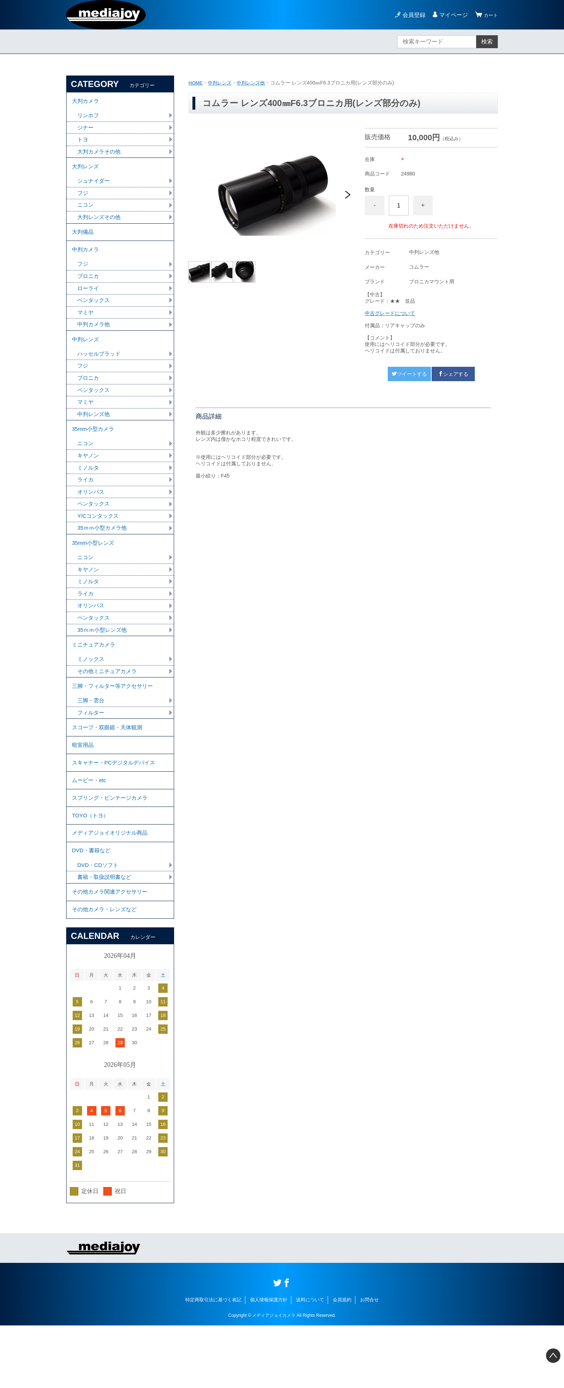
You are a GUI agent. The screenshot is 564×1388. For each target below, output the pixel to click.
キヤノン (88, 479)
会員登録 (410, 15)
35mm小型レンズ (94, 571)
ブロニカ (88, 290)
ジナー (86, 130)
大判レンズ (86, 172)
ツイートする (409, 374)
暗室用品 (83, 788)
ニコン (86, 213)
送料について (310, 1362)
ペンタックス (94, 315)
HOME (196, 83)
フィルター (91, 752)
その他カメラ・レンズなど (106, 971)
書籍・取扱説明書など (106, 935)
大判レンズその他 (100, 225)
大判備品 (83, 241)
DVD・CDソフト (99, 922)
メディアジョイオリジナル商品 (112, 887)
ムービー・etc (90, 827)
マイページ (450, 15)
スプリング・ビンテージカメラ (112, 847)
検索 (487, 41)
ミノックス (91, 694)
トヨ (83, 143)
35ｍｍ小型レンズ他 (103, 662)
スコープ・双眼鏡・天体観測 (109, 768)
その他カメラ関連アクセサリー (112, 951)
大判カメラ (86, 102)
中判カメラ (86, 261)
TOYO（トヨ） (91, 867)
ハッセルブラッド (100, 372)
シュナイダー (94, 187)
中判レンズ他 (255, 83)
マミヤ (86, 327)
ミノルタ (88, 492)
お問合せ (369, 1362)
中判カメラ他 (94, 340)
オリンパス (91, 517)
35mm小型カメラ (94, 451)
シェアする (453, 374)
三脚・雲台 (91, 739)
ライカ (86, 505)
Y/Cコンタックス (99, 542)
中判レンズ (221, 83)
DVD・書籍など (92, 906)
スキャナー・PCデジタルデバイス (116, 807)
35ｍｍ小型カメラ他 (103, 555)
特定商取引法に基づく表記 (213, 1362)
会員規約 (342, 1362)
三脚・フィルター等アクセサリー (115, 723)
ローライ (88, 302)
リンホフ (88, 118)
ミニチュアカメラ (95, 679)
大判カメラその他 (100, 155)
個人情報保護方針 (268, 1362)
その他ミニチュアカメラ (109, 707)
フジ (83, 200)
